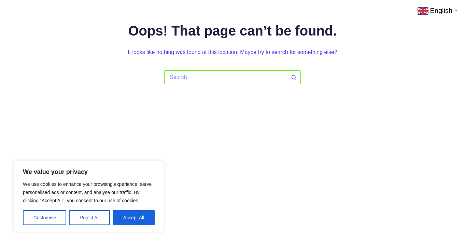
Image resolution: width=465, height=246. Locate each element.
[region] (89, 196)
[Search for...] (225, 77)
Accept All (133, 217)
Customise (44, 217)
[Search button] (294, 77)
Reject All (89, 217)
